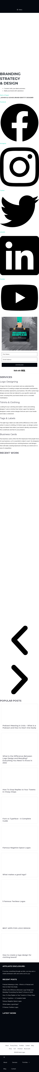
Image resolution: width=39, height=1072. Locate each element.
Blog (32, 1045)
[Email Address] (19, 360)
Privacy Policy (14, 1045)
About (7, 1045)
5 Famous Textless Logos (14, 901)
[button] (19, 640)
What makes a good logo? (14, 875)
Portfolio (21, 1045)
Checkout (19, 1048)
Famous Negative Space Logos (17, 848)
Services (14, 1062)
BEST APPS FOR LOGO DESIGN (16, 928)
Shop (10, 1048)
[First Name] (19, 354)
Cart (14, 1048)
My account (27, 1048)
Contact (28, 1045)
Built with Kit (19, 370)
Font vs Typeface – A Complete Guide (14, 998)
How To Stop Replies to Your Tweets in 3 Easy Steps (19, 995)
